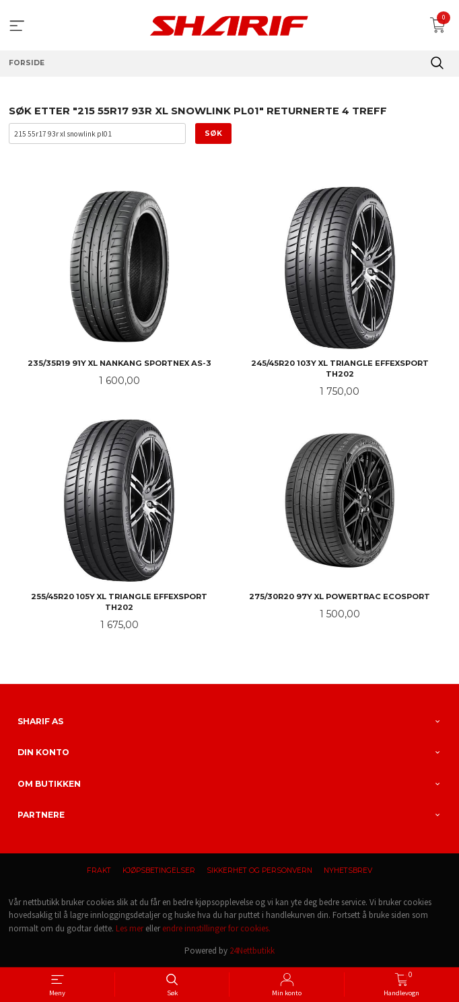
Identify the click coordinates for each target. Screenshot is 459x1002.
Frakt (99, 870)
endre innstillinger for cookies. (216, 928)
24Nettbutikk (252, 950)
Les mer (129, 928)
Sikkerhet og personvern (259, 870)
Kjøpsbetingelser (158, 870)
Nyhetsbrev (348, 870)
